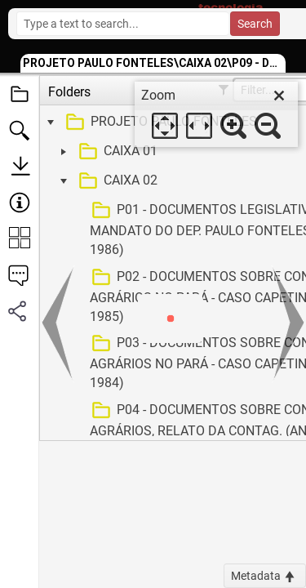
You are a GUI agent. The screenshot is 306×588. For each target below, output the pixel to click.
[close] (279, 95)
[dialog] (216, 114)
